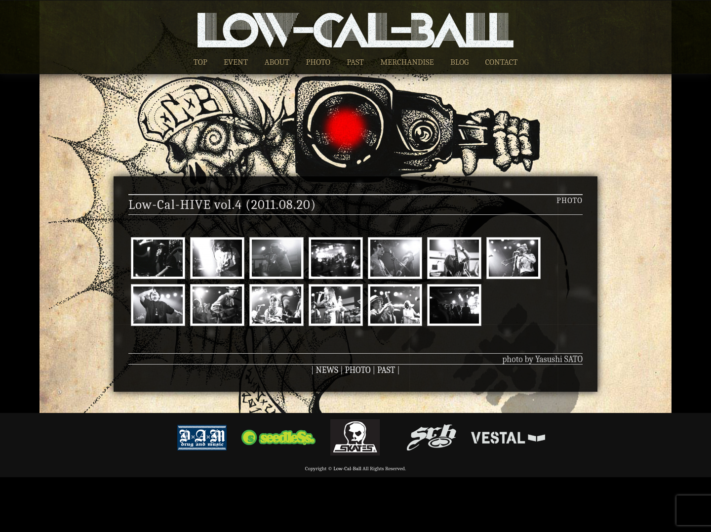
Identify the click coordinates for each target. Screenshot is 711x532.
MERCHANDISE (407, 62)
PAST (355, 62)
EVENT (236, 62)
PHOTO (318, 62)
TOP (200, 62)
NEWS (327, 370)
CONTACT (501, 62)
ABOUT (276, 62)
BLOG (459, 62)
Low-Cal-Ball (347, 468)
